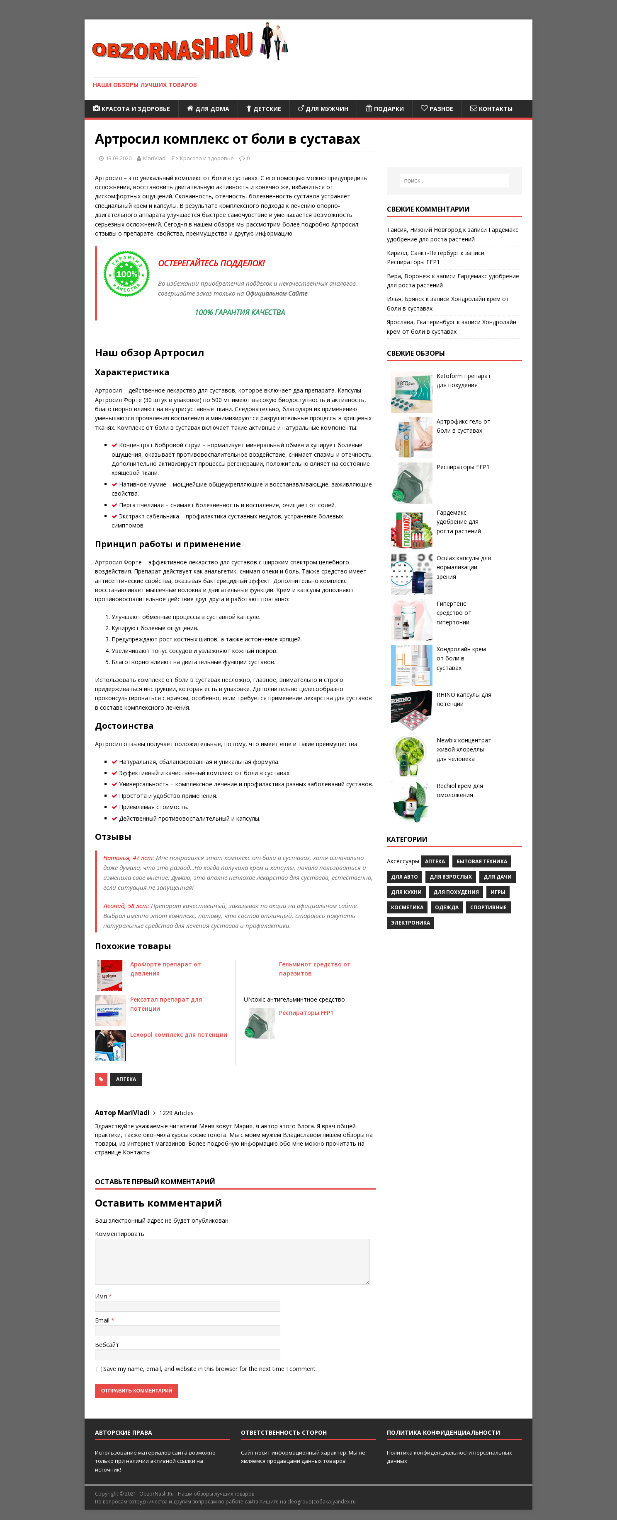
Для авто (404, 876)
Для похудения (456, 892)
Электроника (410, 922)
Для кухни (406, 892)
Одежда (447, 907)
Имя (102, 1296)
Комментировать (119, 1234)
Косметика (407, 907)
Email (103, 1320)
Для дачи (497, 876)
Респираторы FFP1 (306, 1013)
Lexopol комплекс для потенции (178, 1034)
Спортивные (488, 907)
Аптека (126, 1079)
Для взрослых (451, 876)
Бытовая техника (482, 861)
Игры (498, 892)
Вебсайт (107, 1345)
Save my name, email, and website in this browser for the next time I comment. (210, 1369)
